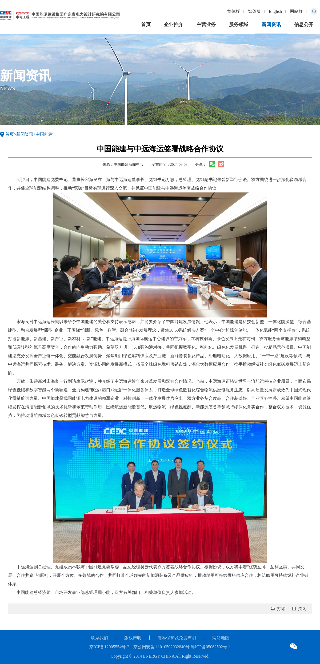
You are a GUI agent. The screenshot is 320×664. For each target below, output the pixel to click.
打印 (281, 608)
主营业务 (206, 24)
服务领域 (238, 24)
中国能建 (44, 134)
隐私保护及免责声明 (177, 637)
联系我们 (99, 637)
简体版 (233, 11)
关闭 (302, 608)
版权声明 (132, 637)
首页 (146, 24)
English (275, 11)
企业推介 (173, 24)
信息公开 (303, 24)
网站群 (296, 11)
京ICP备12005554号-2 (109, 647)
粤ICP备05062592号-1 (210, 647)
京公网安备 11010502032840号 (161, 647)
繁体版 (254, 11)
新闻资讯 (271, 24)
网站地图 (220, 637)
